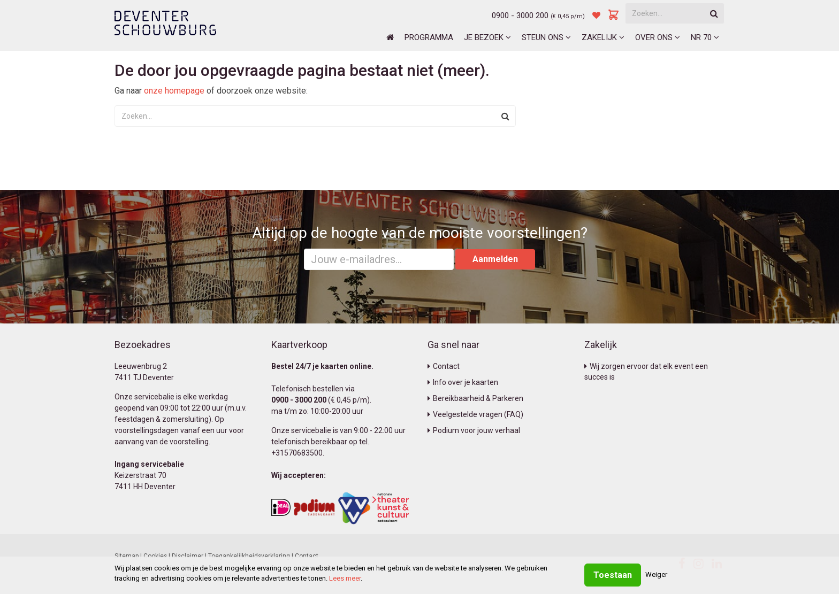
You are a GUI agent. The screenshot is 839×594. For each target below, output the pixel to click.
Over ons (657, 37)
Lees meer (345, 578)
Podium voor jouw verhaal (474, 430)
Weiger (656, 574)
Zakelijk (603, 37)
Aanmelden (495, 259)
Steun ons (546, 37)
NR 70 (705, 37)
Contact (444, 366)
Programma (429, 37)
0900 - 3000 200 (520, 15)
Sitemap (127, 556)
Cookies (155, 556)
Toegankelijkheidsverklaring (249, 556)
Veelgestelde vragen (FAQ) (475, 414)
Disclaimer (187, 556)
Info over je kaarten (463, 382)
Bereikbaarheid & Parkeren (475, 398)
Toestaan (612, 575)
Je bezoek (487, 37)
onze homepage (174, 91)
